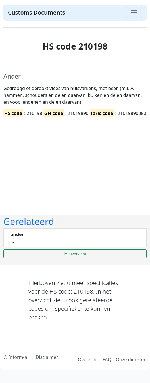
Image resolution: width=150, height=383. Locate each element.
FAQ (107, 359)
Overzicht (75, 254)
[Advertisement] (73, 161)
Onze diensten (131, 359)
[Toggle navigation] (134, 12)
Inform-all (18, 357)
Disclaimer (47, 357)
